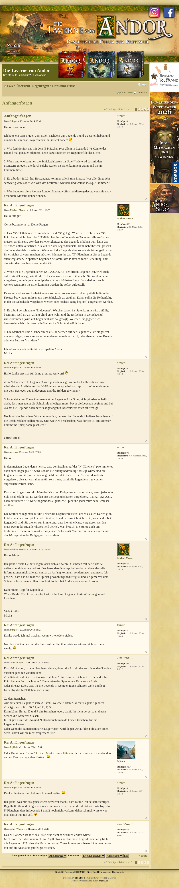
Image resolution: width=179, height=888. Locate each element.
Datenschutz (118, 872)
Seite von (125, 109)
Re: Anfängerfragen (19, 205)
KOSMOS (80, 872)
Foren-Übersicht (18, 86)
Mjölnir (14, 747)
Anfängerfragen (17, 103)
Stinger (13, 121)
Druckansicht (139, 84)
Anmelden (142, 92)
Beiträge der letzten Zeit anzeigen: (39, 855)
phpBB (78, 877)
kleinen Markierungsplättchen (54, 753)
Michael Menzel (18, 210)
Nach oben (146, 199)
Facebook (69, 872)
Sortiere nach (86, 855)
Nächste (143, 855)
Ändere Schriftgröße (144, 84)
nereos (13, 452)
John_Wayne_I (17, 662)
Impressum (106, 872)
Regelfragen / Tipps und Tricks (54, 86)
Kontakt (59, 872)
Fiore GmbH (93, 872)
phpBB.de (103, 880)
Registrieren (126, 92)
